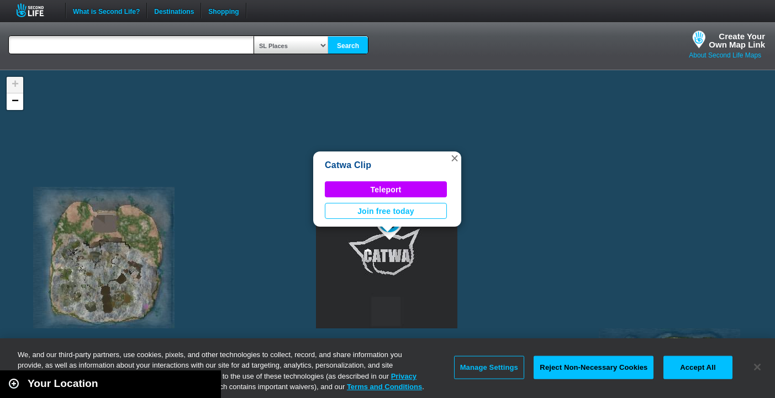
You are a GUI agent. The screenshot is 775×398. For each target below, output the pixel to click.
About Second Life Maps (725, 55)
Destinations (174, 10)
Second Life (36, 10)
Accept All (697, 367)
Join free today (385, 211)
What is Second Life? (106, 10)
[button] (454, 158)
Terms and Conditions (384, 387)
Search (348, 46)
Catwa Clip (348, 165)
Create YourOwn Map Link (737, 40)
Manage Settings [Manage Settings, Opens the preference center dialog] (489, 367)
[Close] (757, 367)
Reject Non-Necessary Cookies (593, 367)
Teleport (386, 189)
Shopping (223, 10)
